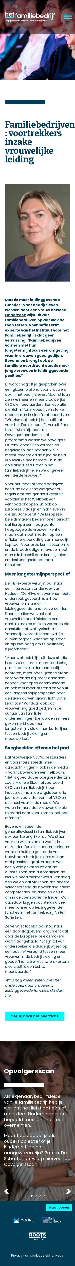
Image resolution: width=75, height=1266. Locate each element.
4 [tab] (44, 1196)
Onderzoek (15, 314)
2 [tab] (36, 1196)
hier (8, 995)
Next (68, 1191)
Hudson (12, 593)
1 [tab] (32, 1196)
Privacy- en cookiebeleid (30, 1255)
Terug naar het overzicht (34, 1016)
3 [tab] (40, 1196)
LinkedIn (58, 1255)
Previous (6, 1191)
